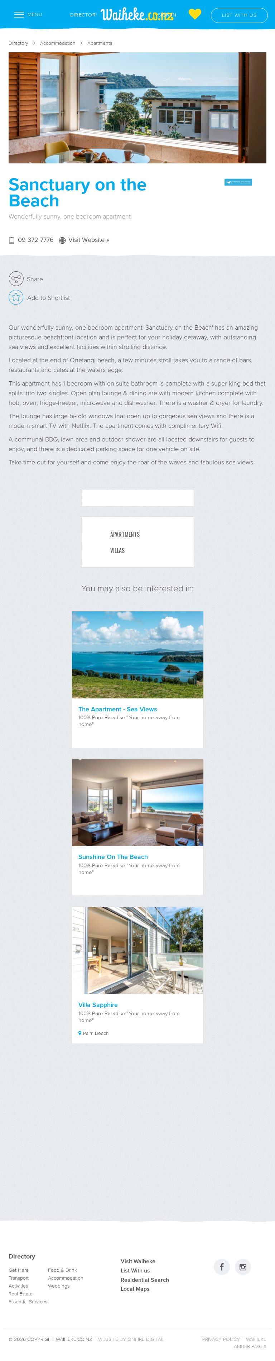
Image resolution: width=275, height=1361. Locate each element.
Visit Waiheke (138, 1261)
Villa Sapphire (98, 1004)
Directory (77, 15)
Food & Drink (62, 1270)
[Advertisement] (137, 1140)
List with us (239, 15)
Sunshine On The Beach (113, 856)
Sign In (167, 14)
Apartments (99, 43)
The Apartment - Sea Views (117, 709)
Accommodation (58, 43)
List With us (135, 1270)
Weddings (58, 1286)
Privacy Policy (221, 1339)
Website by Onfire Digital (131, 1339)
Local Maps (135, 1288)
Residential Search (145, 1279)
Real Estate (21, 1293)
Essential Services (28, 1301)
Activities (18, 1286)
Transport (19, 1278)
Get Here (19, 1270)
